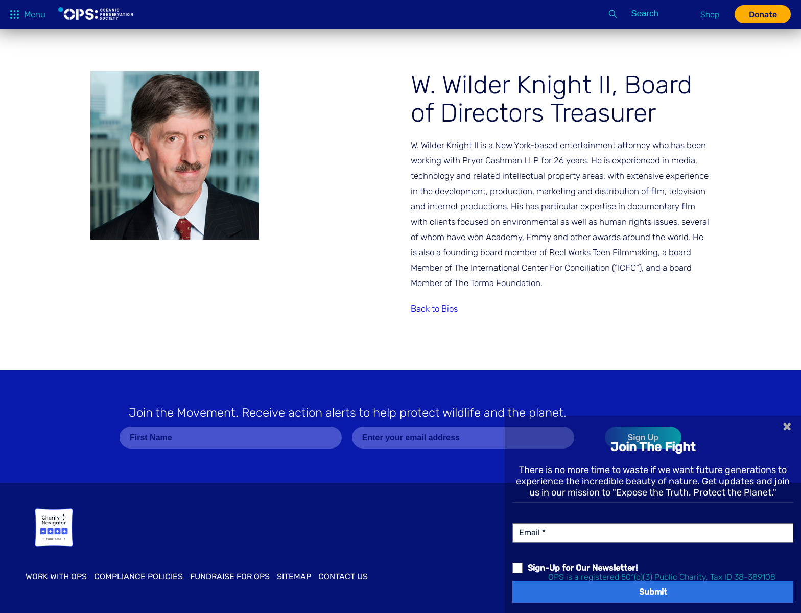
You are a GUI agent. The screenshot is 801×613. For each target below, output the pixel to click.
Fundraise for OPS (230, 576)
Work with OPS (56, 576)
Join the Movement (348, 413)
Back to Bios (434, 308)
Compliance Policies (138, 576)
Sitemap (294, 576)
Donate (763, 14)
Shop (709, 14)
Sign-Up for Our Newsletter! (583, 568)
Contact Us (343, 576)
